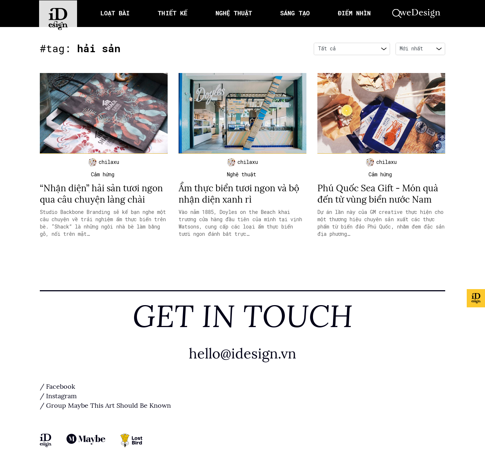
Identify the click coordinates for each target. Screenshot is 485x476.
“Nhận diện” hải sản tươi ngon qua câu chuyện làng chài (103, 195)
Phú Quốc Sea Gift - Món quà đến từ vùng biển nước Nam (379, 195)
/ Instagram (58, 398)
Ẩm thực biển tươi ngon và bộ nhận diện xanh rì (242, 195)
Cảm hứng (102, 176)
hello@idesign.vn (242, 354)
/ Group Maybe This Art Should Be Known (105, 407)
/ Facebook (57, 388)
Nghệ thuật (241, 176)
